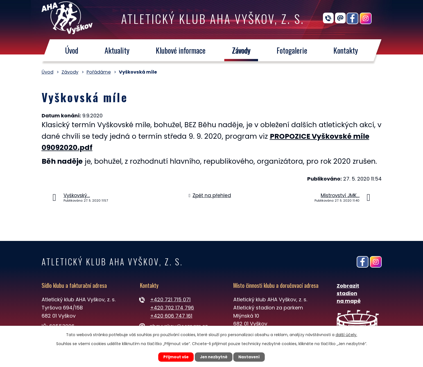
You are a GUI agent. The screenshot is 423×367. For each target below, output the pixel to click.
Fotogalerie (292, 50)
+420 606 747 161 (171, 315)
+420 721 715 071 (170, 299)
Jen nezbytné (214, 356)
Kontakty (345, 50)
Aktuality (116, 50)
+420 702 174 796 (172, 307)
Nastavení (252, 356)
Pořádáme (99, 72)
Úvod (71, 50)
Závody (241, 50)
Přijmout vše (172, 356)
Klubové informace (180, 50)
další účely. (346, 334)
